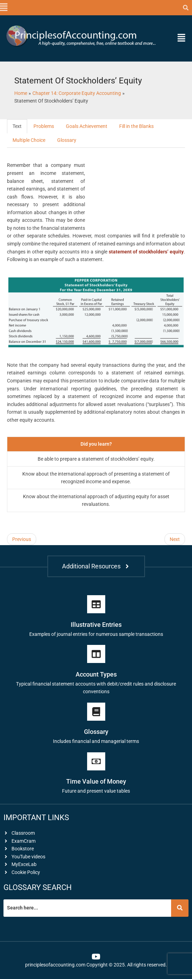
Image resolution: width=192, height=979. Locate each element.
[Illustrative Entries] (96, 604)
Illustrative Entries (96, 624)
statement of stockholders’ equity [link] (146, 251)
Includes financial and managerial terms (96, 741)
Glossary (66, 140)
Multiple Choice (29, 140)
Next (175, 539)
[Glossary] (96, 712)
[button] (3, 7)
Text (17, 126)
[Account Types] (96, 654)
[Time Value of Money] (96, 761)
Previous (21, 539)
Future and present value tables (96, 791)
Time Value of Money (96, 781)
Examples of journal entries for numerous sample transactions (96, 634)
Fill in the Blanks (136, 126)
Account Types (96, 674)
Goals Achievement (86, 126)
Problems (43, 126)
